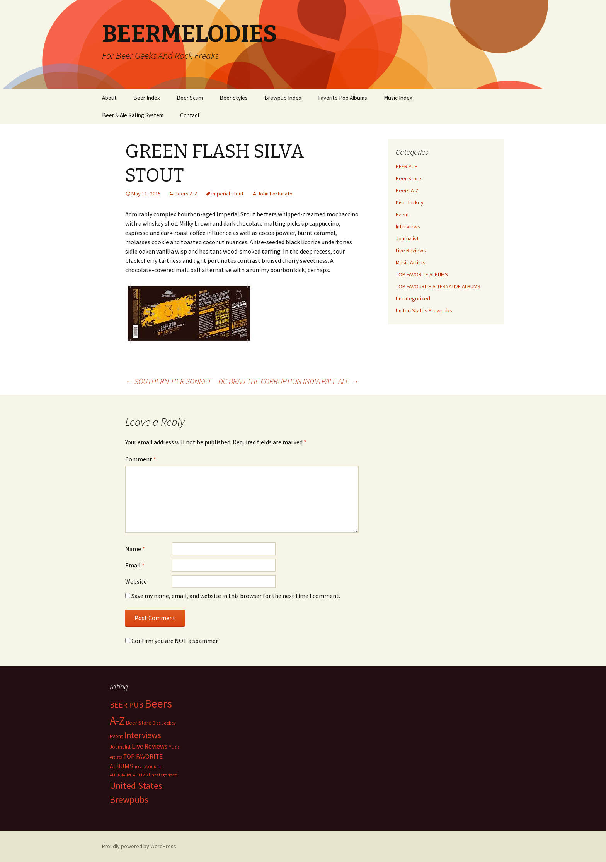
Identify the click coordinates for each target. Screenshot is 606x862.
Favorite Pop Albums (342, 97)
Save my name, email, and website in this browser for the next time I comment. (235, 596)
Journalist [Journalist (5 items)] (120, 747)
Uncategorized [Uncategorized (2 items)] (163, 775)
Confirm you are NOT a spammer (171, 640)
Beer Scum (190, 97)
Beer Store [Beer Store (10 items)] (139, 722)
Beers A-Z (186, 193)
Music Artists (411, 262)
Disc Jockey (410, 202)
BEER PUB (407, 166)
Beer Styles (234, 97)
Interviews (408, 226)
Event (402, 214)
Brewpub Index (282, 97)
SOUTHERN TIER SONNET (168, 381)
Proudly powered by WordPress (139, 846)
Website (136, 581)
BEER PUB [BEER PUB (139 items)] (126, 704)
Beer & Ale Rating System (132, 115)
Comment (140, 459)
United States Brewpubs (424, 310)
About (109, 97)
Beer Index (146, 97)
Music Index (398, 97)
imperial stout (227, 193)
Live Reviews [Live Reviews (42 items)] (149, 746)
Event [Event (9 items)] (116, 736)
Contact (190, 115)
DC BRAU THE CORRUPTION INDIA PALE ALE (288, 381)
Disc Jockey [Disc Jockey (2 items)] (164, 723)
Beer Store (408, 178)
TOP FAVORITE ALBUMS (422, 274)
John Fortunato (275, 193)
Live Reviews (411, 250)
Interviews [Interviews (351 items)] (142, 735)
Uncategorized (413, 298)
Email (135, 565)
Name (135, 549)
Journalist (407, 238)
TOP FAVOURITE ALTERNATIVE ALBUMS (438, 286)
